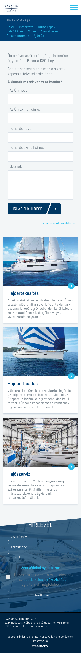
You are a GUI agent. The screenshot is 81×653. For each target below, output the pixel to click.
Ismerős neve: (21, 128)
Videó (32, 31)
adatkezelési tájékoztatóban (46, 579)
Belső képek (14, 31)
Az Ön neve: (19, 90)
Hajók (10, 27)
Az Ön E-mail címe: (25, 109)
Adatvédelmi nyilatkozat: (40, 568)
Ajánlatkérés (49, 31)
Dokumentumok (17, 36)
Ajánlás (39, 36)
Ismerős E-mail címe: (27, 147)
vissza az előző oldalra (59, 223)
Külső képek (46, 27)
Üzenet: (16, 166)
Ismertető (26, 27)
